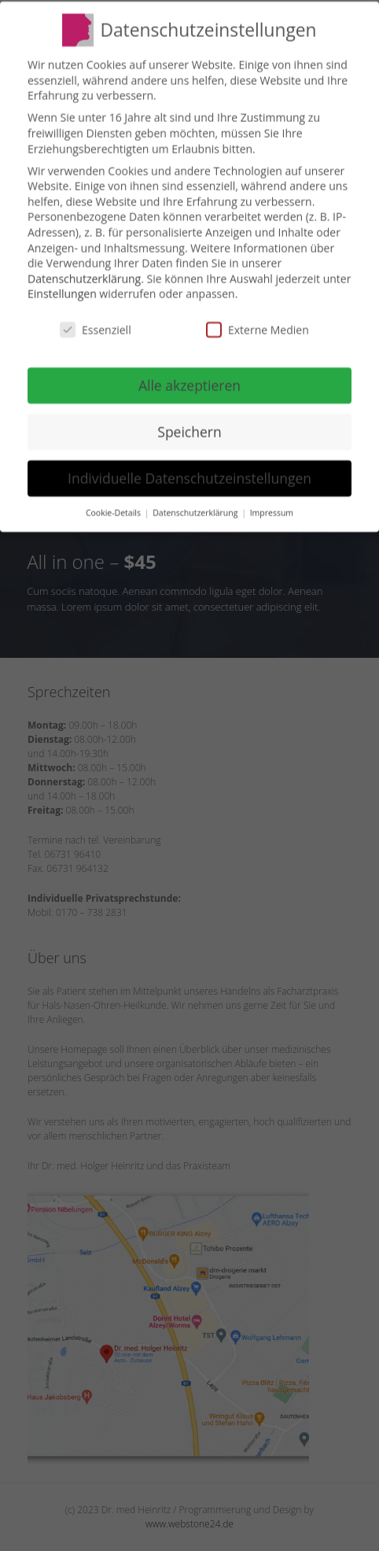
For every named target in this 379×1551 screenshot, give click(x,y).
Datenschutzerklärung (84, 277)
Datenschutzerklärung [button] (196, 511)
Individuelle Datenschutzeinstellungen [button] (189, 476)
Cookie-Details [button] (114, 511)
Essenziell (95, 328)
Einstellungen (62, 292)
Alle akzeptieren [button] (189, 384)
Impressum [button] (271, 511)
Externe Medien (257, 328)
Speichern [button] (189, 430)
